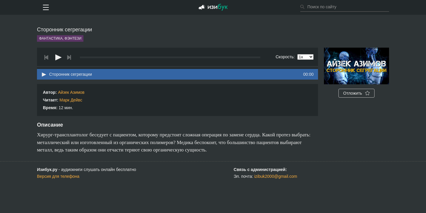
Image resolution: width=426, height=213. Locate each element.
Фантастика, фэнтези (60, 38)
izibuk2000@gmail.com (275, 176)
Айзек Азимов (71, 92)
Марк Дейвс (70, 100)
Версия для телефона (58, 176)
